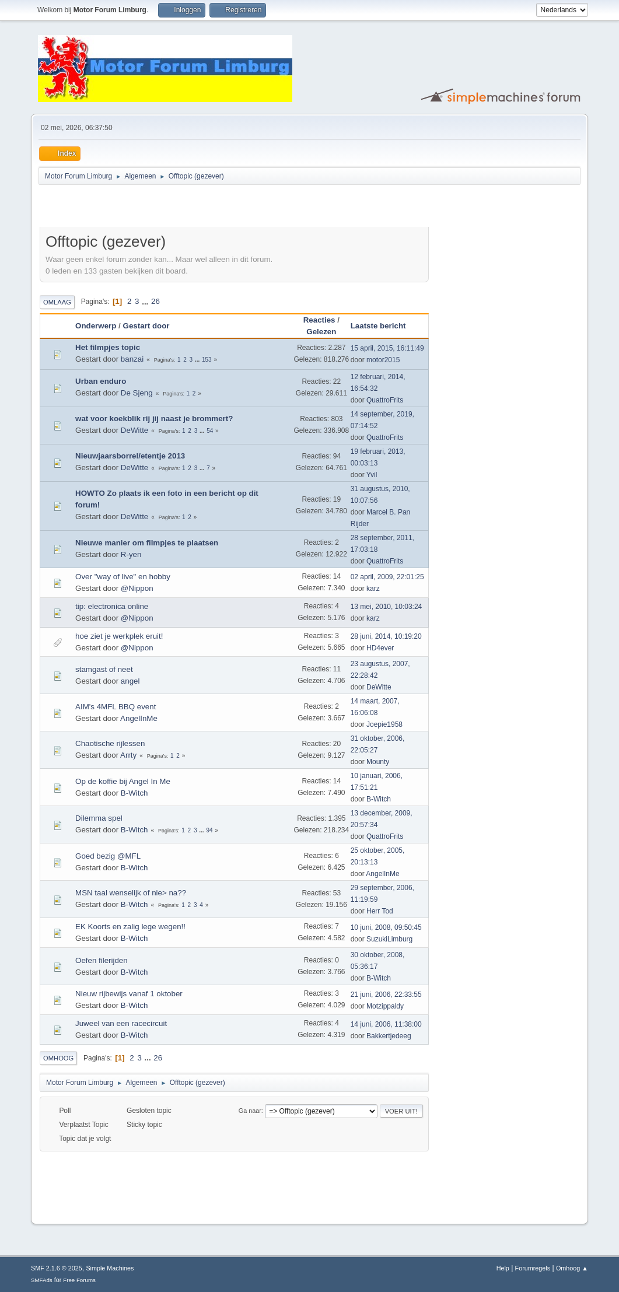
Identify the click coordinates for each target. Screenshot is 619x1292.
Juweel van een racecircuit (121, 1023)
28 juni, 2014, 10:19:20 (386, 636)
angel (130, 681)
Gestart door (151, 325)
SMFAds (42, 1280)
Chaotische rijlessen (110, 743)
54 (210, 431)
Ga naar (250, 1110)
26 (155, 301)
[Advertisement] (176, 207)
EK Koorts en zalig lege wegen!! (130, 926)
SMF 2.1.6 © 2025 (56, 1268)
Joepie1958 (384, 724)
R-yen (131, 554)
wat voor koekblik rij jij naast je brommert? (154, 418)
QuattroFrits (384, 400)
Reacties (319, 320)
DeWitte (134, 430)
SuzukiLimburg (389, 939)
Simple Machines (110, 1268)
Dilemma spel (99, 818)
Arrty (128, 755)
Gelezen (321, 331)
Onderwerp (95, 325)
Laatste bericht (378, 325)
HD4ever (380, 648)
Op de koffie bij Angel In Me (122, 781)
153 (207, 359)
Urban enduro (100, 381)
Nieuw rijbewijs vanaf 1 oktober (129, 993)
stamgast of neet (104, 669)
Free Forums (79, 1280)
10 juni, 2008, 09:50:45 (386, 927)
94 (209, 830)
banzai (132, 359)
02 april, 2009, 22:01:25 (387, 577)
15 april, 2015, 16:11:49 (387, 348)
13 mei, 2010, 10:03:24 (386, 607)
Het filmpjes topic (107, 347)
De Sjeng (137, 392)
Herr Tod (379, 911)
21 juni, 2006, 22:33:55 (386, 994)
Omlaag (57, 302)
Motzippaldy (385, 1006)
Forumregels (533, 1268)
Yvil (371, 475)
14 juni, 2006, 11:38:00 (386, 1024)
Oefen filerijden (101, 960)
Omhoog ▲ (572, 1268)
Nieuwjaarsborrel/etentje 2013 (130, 455)
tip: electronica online (111, 606)
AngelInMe (139, 718)
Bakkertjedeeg (388, 1036)
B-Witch (134, 793)
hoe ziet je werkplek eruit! (119, 636)
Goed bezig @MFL (108, 856)
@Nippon (137, 588)
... (146, 301)
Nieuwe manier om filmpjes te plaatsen (146, 542)
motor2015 (383, 360)
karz (373, 588)
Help (502, 1268)
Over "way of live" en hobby (122, 576)
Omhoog (58, 1058)
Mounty (377, 762)
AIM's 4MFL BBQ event (115, 706)
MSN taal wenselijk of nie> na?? (130, 892)
